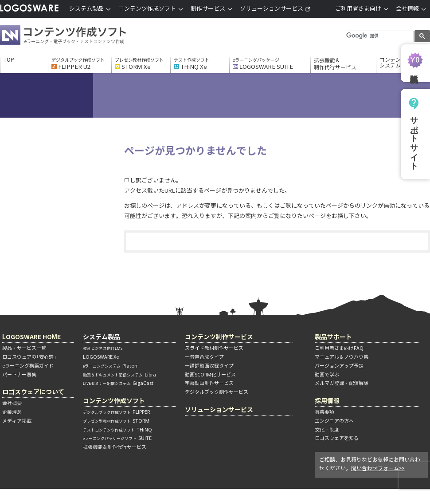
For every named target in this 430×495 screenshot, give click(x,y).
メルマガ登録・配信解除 (341, 383)
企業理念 (12, 412)
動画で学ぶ (327, 375)
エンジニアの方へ (334, 421)
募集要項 (324, 412)
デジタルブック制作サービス (216, 392)
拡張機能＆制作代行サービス (335, 64)
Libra (119, 375)
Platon (110, 366)
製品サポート (333, 337)
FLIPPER (116, 412)
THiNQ (117, 430)
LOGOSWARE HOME (31, 337)
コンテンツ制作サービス (219, 337)
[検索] (378, 36)
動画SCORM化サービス (210, 375)
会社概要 (12, 403)
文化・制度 (327, 430)
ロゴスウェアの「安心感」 (29, 357)
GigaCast (118, 383)
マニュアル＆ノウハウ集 (341, 357)
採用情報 (327, 400)
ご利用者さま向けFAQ (339, 348)
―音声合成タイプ (204, 357)
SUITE (117, 438)
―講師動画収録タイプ (209, 366)
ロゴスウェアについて (33, 392)
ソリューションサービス (275, 8)
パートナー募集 (19, 375)
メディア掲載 (16, 421)
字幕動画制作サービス (209, 383)
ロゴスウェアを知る (337, 438)
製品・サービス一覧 (24, 348)
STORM (116, 421)
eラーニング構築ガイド (28, 366)
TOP (9, 60)
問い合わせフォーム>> (378, 468)
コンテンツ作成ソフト (77, 36)
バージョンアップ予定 (339, 366)
